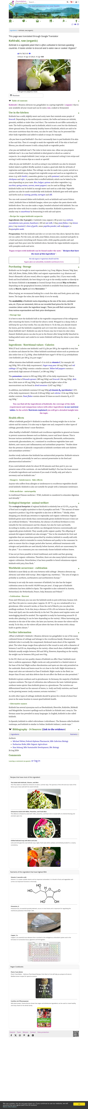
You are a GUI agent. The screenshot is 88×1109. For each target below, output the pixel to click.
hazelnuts (34, 223)
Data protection (43, 1032)
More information (10, 1107)
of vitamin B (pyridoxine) (61, 390)
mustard (21, 226)
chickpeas (13, 179)
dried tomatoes (41, 385)
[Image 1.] (37, 82)
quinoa (47, 182)
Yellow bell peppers (57, 368)
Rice (35, 182)
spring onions (22, 185)
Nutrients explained (37, 410)
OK (79, 1104)
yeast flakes (63, 223)
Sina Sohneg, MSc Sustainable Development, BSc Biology (36, 747)
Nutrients (73, 734)
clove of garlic (32, 226)
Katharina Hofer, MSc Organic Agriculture (30, 744)
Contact (33, 1032)
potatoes (55, 176)
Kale (74, 379)
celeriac (57, 393)
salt (58, 226)
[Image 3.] (46, 82)
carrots (31, 185)
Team (18, 1032)
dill (50, 195)
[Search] (47, 2)
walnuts (69, 220)
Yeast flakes (27, 396)
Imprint (12, 1032)
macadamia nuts (16, 223)
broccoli (12, 119)
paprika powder (49, 226)
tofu (22, 179)
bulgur (41, 182)
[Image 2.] (42, 82)
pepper (66, 226)
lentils (24, 176)
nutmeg (27, 195)
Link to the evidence (54, 729)
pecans (26, 223)
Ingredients (13, 30)
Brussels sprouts (29, 379)
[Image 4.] (50, 82)
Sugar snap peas (49, 365)
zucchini (12, 185)
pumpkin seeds (18, 229)
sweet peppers (40, 185)
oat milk (49, 223)
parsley (34, 195)
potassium (17, 376)
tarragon (41, 195)
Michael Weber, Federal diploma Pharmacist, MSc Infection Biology (40, 741)
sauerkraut (25, 211)
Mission (25, 1032)
